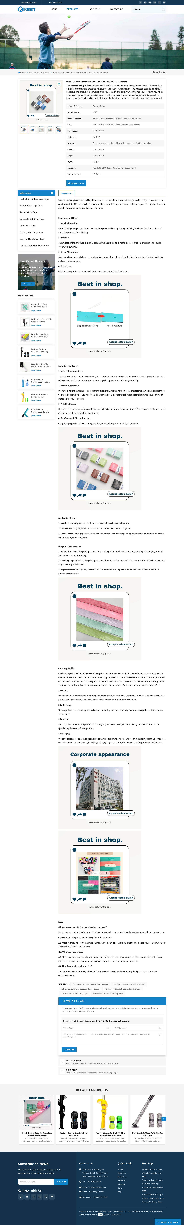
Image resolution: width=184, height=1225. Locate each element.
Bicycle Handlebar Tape (32, 239)
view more (27, 284)
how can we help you (33, 261)
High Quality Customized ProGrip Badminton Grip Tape (41, 380)
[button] (163, 1119)
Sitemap (121, 1184)
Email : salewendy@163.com (94, 1187)
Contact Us (116, 9)
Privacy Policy (90, 1214)
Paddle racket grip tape (152, 1194)
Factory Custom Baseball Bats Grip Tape (39, 350)
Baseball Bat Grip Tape (39, 72)
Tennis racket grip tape (152, 1180)
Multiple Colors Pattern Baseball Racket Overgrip (80, 989)
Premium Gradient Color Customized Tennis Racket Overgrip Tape (42, 335)
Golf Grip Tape (27, 225)
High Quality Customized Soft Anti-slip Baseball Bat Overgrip (100, 1020)
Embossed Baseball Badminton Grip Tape (123, 989)
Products (72, 9)
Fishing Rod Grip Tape (31, 232)
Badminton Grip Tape (31, 205)
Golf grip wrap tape (150, 1183)
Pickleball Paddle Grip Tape (34, 199)
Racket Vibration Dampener (34, 245)
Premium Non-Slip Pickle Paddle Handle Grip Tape (40, 365)
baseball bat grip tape (152, 1169)
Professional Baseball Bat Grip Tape (108, 993)
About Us (94, 9)
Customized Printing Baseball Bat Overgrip (90, 984)
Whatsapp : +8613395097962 (95, 1197)
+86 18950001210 (55, 2)
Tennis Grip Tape (29, 212)
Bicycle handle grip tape (153, 1198)
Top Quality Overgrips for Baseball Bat (129, 984)
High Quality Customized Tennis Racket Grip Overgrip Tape (40, 410)
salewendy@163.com (28, 2)
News (120, 1187)
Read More (36, 310)
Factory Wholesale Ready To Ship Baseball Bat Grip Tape (42, 395)
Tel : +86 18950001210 (92, 1181)
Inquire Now (76, 183)
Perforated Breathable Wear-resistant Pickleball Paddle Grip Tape (41, 320)
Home (54, 9)
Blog (119, 1191)
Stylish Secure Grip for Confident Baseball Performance (37, 1134)
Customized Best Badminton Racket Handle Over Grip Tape (41, 305)
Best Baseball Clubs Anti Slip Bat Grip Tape (147, 1134)
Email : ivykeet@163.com (93, 1191)
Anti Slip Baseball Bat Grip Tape (74, 993)
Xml (81, 1214)
